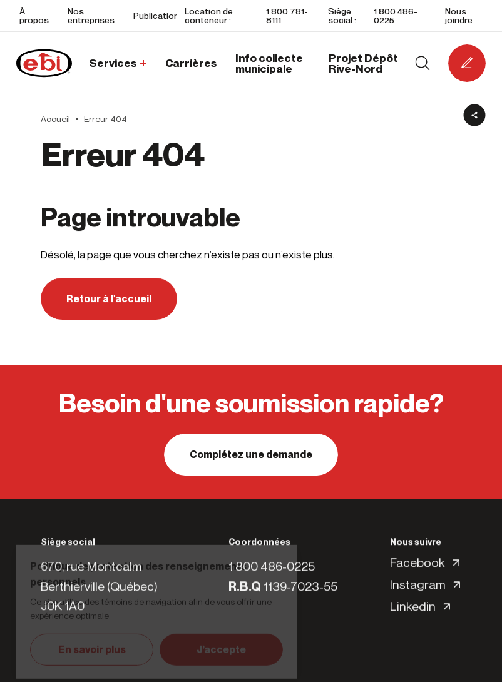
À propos (34, 15)
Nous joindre (459, 15)
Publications (158, 15)
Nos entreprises (91, 15)
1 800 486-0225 (395, 15)
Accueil (55, 119)
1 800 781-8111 (287, 15)
